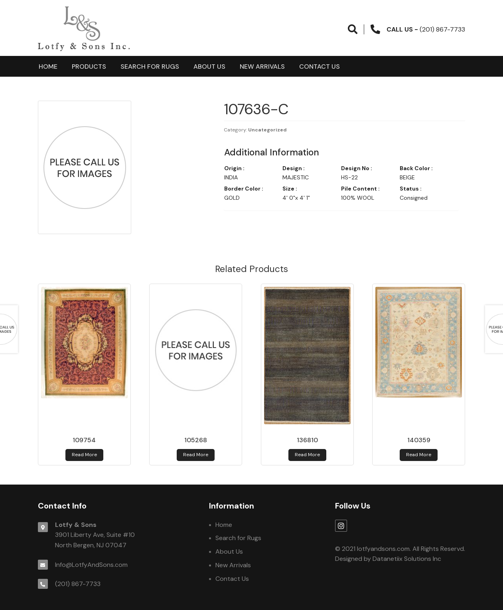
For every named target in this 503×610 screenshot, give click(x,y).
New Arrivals (262, 66)
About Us (209, 66)
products (89, 66)
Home (48, 66)
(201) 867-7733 (78, 584)
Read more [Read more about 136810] (307, 454)
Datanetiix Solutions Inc (407, 558)
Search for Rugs (149, 66)
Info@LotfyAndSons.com (91, 564)
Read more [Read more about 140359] (418, 454)
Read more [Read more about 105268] (195, 454)
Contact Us (319, 66)
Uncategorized (267, 130)
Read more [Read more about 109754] (84, 454)
